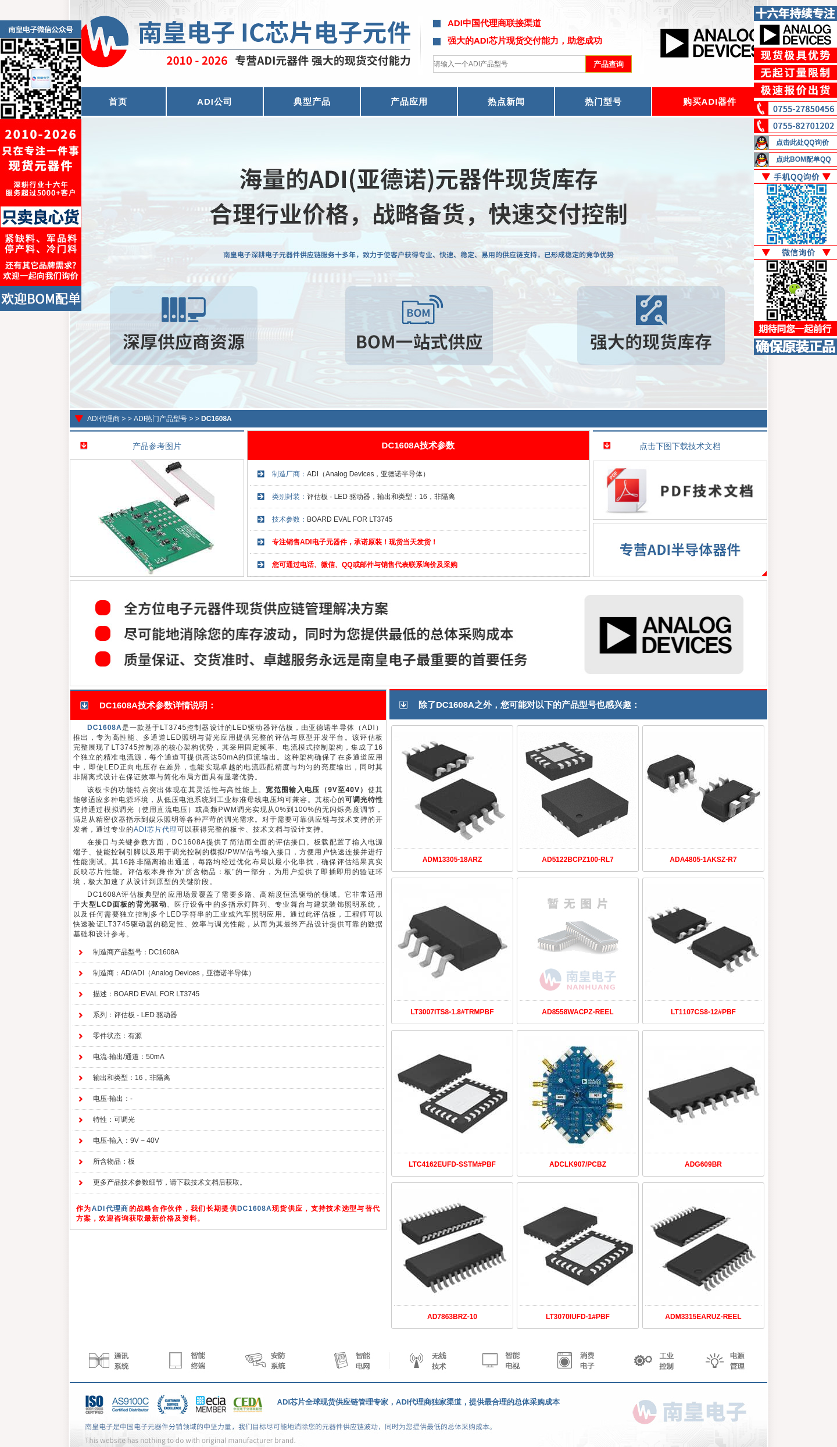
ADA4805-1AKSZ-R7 (703, 860)
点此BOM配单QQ (803, 159)
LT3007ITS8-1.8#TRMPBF (451, 1012)
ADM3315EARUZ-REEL (703, 1317)
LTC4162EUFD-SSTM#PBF (452, 1164)
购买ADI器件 (710, 101)
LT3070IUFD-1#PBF (578, 1317)
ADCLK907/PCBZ (577, 1164)
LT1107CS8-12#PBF (703, 1012)
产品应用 (409, 101)
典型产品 (312, 101)
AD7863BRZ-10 (452, 1317)
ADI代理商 (103, 419)
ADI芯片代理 (155, 829)
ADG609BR (703, 1164)
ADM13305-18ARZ (452, 860)
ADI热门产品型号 (160, 419)
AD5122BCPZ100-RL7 (577, 860)
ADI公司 (215, 101)
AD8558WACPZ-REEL (577, 1012)
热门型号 (603, 101)
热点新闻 (506, 101)
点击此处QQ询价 (802, 142)
